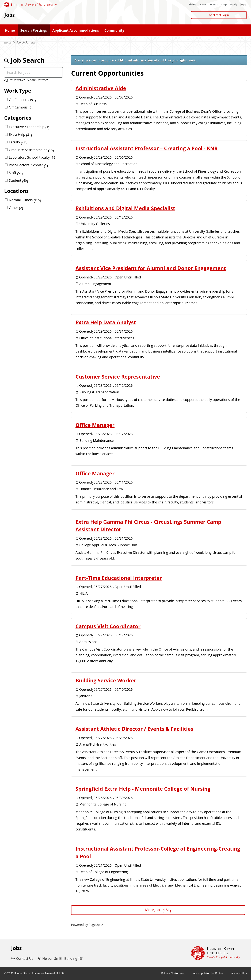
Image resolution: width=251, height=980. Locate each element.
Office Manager (95, 425)
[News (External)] (203, 4)
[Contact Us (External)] (22, 958)
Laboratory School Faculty (32, 157)
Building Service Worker (105, 680)
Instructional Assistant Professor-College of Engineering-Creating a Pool (157, 852)
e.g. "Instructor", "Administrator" (26, 80)
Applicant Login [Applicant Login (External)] (219, 15)
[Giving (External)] (192, 4)
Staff (16, 172)
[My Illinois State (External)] (243, 4)
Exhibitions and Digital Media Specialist (125, 208)
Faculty (18, 142)
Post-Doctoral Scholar (28, 165)
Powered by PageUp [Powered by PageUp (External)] (85, 925)
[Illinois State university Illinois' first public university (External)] (215, 953)
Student (18, 180)
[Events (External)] (214, 4)
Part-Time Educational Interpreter (118, 577)
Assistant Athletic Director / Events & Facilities (134, 728)
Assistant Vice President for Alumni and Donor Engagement (150, 268)
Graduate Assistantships (31, 149)
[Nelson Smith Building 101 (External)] (60, 958)
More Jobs (158, 909)
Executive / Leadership (29, 126)
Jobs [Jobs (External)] (9, 14)
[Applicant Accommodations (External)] (76, 30)
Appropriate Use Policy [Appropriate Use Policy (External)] (208, 973)
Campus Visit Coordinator (107, 626)
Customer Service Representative (117, 376)
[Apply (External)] (233, 4)
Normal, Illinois (25, 200)
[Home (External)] (10, 30)
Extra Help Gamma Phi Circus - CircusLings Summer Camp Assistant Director (148, 525)
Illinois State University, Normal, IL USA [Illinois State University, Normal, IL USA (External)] (39, 973)
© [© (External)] (5, 973)
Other (16, 207)
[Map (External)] (224, 4)
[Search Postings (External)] (34, 30)
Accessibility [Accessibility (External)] (239, 973)
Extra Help (20, 134)
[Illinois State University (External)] (30, 4)
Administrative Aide (100, 88)
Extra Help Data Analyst (105, 322)
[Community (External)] (114, 30)
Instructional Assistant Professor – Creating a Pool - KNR (146, 148)
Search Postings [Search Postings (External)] (26, 42)
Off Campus (21, 107)
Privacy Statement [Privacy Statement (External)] (173, 973)
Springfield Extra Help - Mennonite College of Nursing (142, 788)
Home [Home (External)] (7, 42)
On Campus (22, 99)
